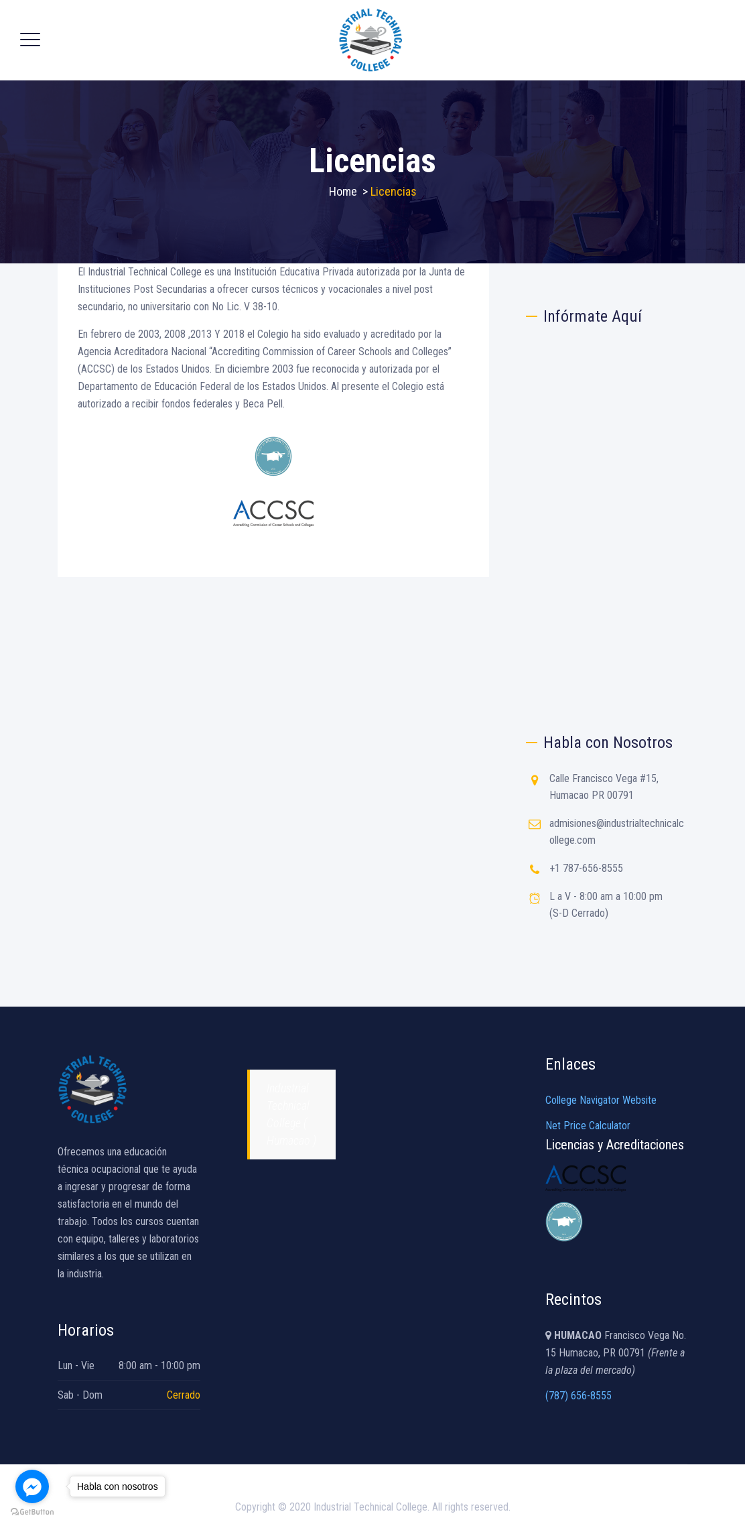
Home (343, 191)
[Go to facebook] (32, 1486)
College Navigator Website (601, 1100)
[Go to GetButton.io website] (32, 1512)
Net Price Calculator (587, 1125)
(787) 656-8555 (578, 1395)
